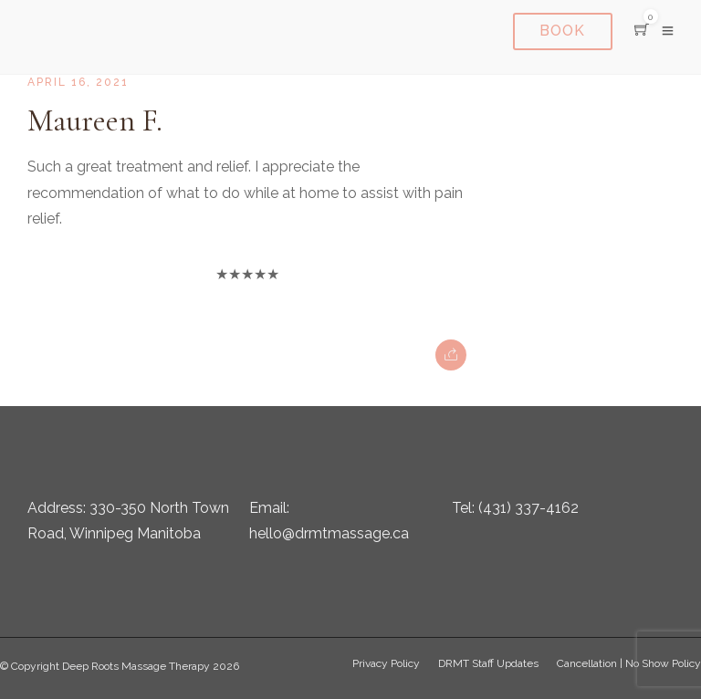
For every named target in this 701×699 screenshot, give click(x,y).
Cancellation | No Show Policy (629, 663)
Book (563, 30)
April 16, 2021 (78, 82)
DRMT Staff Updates (488, 663)
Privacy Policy (386, 663)
